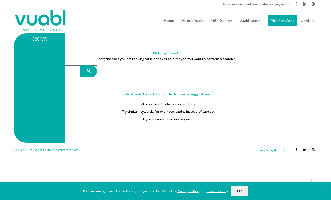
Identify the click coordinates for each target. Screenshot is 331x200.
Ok (239, 191)
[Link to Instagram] (313, 4)
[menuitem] (254, 4)
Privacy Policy (188, 191)
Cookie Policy (217, 191)
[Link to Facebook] (296, 4)
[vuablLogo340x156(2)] (40, 21)
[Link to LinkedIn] (305, 4)
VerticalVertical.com (65, 150)
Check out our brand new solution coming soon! (256, 4)
